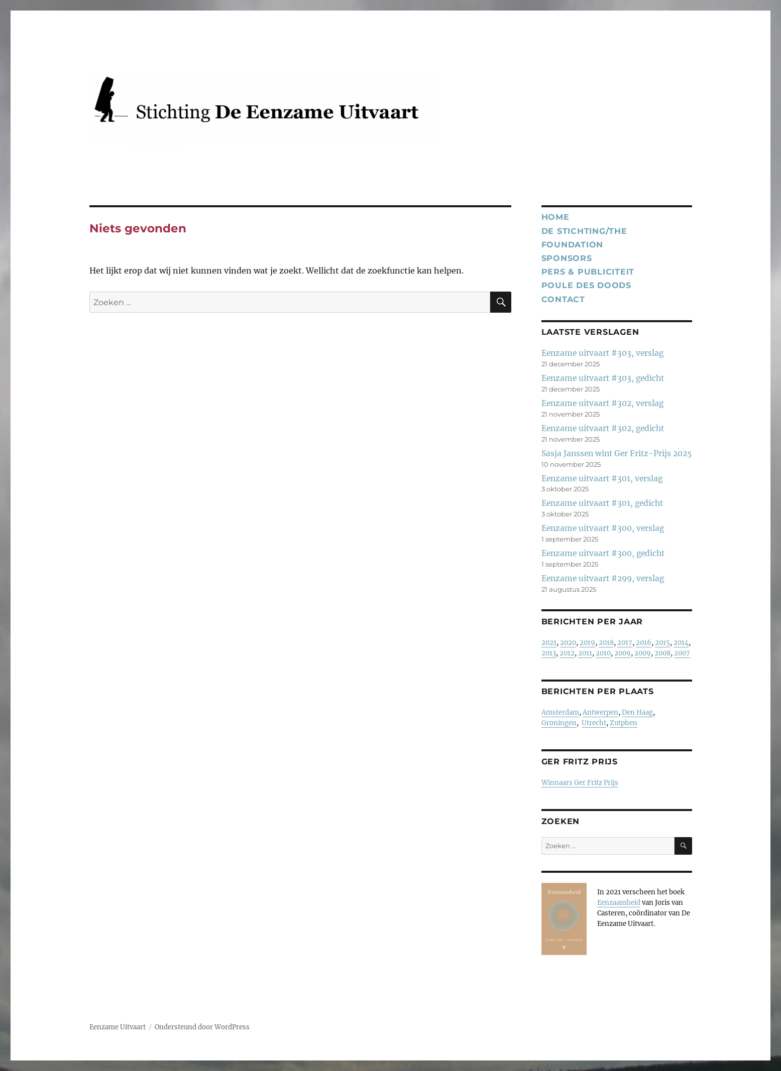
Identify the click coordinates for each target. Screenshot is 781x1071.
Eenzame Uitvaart (117, 1027)
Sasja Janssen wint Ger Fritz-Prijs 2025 (616, 453)
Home (555, 217)
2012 (567, 653)
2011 (585, 653)
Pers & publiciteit (588, 272)
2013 (548, 653)
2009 (622, 653)
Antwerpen (600, 712)
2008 (662, 653)
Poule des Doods (586, 285)
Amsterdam (560, 712)
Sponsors (566, 258)
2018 (606, 642)
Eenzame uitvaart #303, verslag (602, 353)
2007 (682, 653)
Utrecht (594, 723)
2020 (568, 642)
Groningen (559, 723)
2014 (681, 642)
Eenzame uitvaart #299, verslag (602, 578)
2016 (643, 642)
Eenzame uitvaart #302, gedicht (602, 428)
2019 (587, 642)
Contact (563, 299)
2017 (624, 642)
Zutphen (623, 723)
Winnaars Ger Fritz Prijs (579, 782)
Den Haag (637, 712)
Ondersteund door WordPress (202, 1027)
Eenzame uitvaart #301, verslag (601, 478)
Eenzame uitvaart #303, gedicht (602, 378)
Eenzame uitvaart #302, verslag (602, 403)
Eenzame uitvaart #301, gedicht (602, 503)
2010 (603, 653)
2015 (662, 642)
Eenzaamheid (618, 902)
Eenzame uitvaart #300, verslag (602, 528)
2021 (548, 642)
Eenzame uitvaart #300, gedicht (602, 553)
